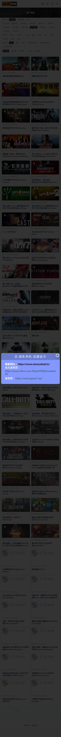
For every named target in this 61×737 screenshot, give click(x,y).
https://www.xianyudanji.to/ (34, 364)
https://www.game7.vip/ (29, 378)
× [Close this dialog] (57, 355)
